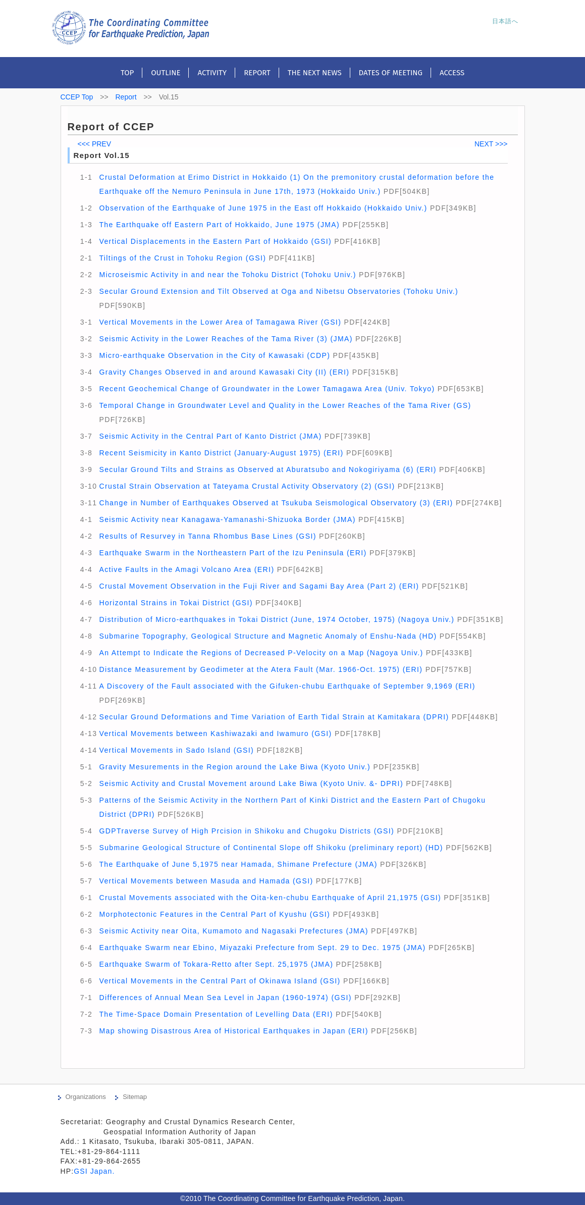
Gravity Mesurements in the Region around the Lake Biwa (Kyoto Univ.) (234, 767)
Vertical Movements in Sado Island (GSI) (176, 750)
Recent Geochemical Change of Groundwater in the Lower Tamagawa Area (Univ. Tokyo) (267, 389)
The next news (315, 72)
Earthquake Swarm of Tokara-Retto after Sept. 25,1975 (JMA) (216, 964)
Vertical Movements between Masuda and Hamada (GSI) (206, 881)
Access (452, 72)
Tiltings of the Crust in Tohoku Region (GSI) (182, 258)
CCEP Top (77, 97)
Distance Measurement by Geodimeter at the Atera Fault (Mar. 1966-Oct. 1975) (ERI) (260, 669)
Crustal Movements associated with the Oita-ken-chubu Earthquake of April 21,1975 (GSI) (270, 898)
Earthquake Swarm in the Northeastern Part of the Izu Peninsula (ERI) (232, 553)
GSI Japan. (95, 1171)
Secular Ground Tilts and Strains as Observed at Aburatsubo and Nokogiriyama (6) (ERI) (267, 469)
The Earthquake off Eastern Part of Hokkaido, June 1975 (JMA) (219, 225)
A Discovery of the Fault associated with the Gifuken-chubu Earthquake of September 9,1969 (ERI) (287, 686)
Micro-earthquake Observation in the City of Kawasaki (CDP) (214, 355)
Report (257, 72)
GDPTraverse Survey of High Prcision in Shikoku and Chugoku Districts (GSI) (246, 831)
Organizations (86, 1097)
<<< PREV (95, 144)
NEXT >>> (491, 144)
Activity (212, 72)
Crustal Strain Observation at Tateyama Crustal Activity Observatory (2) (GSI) (247, 486)
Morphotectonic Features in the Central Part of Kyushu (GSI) (214, 914)
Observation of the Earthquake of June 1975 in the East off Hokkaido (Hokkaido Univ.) (263, 208)
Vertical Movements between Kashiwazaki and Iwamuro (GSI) (215, 733)
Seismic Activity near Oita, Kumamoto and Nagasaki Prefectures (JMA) (233, 931)
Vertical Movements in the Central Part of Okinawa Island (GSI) (219, 981)
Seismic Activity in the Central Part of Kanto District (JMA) (210, 436)
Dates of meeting (390, 72)
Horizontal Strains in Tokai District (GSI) (175, 603)
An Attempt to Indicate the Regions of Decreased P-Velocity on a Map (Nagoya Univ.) (261, 653)
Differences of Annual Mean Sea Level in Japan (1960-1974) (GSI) (225, 997)
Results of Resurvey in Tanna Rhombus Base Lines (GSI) (207, 536)
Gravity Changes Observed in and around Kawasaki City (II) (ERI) (224, 372)
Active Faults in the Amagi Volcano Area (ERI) (186, 569)
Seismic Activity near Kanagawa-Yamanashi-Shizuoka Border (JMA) (227, 519)
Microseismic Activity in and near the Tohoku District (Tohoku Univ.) (227, 275)
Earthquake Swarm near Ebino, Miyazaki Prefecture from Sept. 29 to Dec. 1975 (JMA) (262, 948)
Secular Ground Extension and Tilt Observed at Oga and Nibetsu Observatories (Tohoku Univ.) (278, 291)
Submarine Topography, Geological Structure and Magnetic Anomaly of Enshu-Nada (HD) (268, 636)
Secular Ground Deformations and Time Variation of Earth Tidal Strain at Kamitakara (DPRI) (274, 717)
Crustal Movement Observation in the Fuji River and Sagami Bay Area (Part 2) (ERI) (259, 586)
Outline (165, 72)
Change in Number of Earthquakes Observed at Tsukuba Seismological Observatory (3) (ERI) (276, 503)
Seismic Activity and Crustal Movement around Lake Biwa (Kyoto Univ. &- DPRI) (251, 783)
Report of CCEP (111, 126)
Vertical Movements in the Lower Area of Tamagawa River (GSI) (220, 322)
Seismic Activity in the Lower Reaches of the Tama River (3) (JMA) (225, 339)
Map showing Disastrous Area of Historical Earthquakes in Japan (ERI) (233, 1031)
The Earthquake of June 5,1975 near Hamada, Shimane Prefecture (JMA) (238, 864)
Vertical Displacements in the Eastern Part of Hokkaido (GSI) (215, 241)
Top (127, 72)
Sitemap (135, 1097)
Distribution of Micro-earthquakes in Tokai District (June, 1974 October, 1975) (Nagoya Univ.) (276, 619)
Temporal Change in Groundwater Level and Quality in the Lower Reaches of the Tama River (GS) (285, 405)
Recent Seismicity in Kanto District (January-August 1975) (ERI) (221, 453)
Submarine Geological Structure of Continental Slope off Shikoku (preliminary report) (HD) (271, 848)
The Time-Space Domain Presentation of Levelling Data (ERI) (216, 1014)
